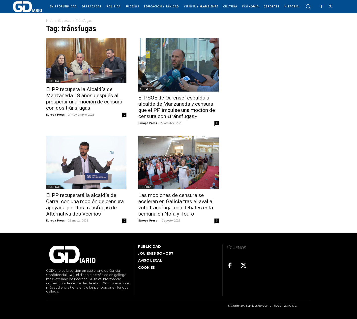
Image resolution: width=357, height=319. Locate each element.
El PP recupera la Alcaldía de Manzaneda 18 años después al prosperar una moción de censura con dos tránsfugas (84, 98)
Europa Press (55, 114)
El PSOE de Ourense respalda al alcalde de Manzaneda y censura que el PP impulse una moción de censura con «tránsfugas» (176, 107)
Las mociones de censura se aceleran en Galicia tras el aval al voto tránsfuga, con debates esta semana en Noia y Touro (176, 204)
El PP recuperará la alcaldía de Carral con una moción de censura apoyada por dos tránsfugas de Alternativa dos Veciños (85, 204)
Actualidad (146, 89)
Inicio (50, 21)
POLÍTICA (53, 81)
